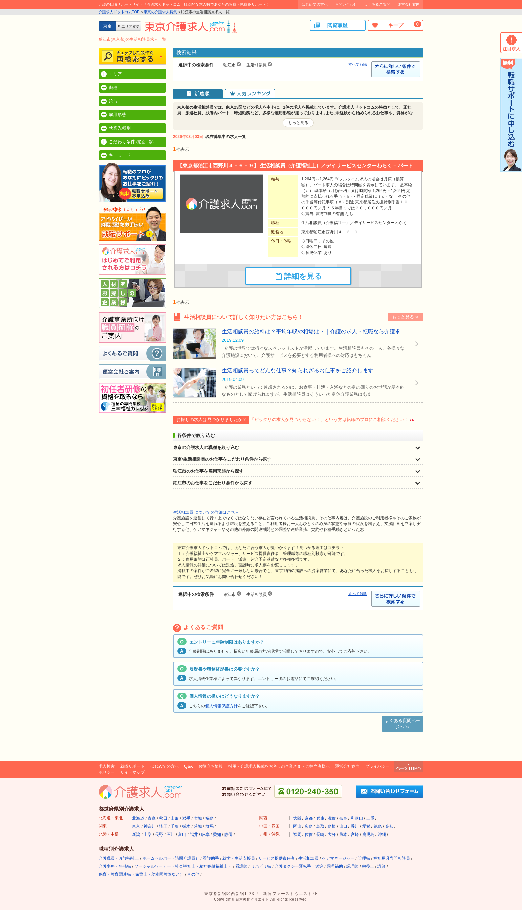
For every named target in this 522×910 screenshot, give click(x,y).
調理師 (352, 866)
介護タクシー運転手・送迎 (299, 866)
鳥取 (320, 826)
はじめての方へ (315, 4)
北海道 (138, 818)
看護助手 (211, 858)
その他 (193, 874)
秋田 (163, 818)
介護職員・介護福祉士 (119, 858)
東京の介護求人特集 (160, 12)
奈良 (343, 818)
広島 (309, 826)
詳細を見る (298, 276)
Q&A (188, 766)
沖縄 (382, 834)
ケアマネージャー (338, 858)
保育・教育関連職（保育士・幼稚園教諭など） (141, 874)
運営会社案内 (408, 4)
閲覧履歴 (331, 25)
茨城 (198, 826)
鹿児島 (368, 834)
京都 (309, 818)
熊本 (343, 834)
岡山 (297, 826)
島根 (332, 826)
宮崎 (355, 834)
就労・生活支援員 (238, 858)
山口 (343, 826)
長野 (159, 834)
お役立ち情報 (210, 766)
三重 (370, 818)
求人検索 (107, 766)
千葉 (175, 826)
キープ (396, 25)
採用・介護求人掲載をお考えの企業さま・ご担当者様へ (279, 766)
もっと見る (298, 122)
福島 (209, 818)
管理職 (364, 858)
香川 (355, 826)
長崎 (320, 834)
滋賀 (332, 818)
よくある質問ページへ (402, 723)
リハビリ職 (261, 866)
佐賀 (309, 834)
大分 (332, 834)
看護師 (241, 866)
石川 (171, 834)
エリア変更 (130, 26)
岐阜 (205, 834)
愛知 (217, 834)
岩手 (186, 818)
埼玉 (163, 826)
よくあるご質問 (377, 4)
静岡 (228, 834)
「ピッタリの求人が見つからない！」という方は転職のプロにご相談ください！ (329, 419)
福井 (194, 834)
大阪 (297, 818)
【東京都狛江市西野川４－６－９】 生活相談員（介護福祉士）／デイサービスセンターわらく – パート (295, 165)
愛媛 (366, 826)
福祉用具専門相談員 (391, 858)
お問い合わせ (346, 4)
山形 (175, 818)
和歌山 (357, 818)
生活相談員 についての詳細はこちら (206, 512)
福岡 (297, 834)
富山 (182, 834)
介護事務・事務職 (115, 866)
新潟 (136, 834)
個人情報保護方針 (221, 705)
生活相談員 (308, 858)
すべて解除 (357, 64)
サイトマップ (132, 772)
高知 (389, 826)
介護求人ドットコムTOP (119, 12)
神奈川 (150, 826)
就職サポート (132, 766)
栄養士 (368, 866)
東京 (136, 826)
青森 (152, 818)
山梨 (148, 834)
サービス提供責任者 (276, 858)
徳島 (378, 826)
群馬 (209, 826)
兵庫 (320, 818)
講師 (381, 866)
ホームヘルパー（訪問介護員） (171, 858)
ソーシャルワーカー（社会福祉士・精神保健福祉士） (183, 866)
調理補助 (335, 866)
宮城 (198, 818)
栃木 (186, 826)
